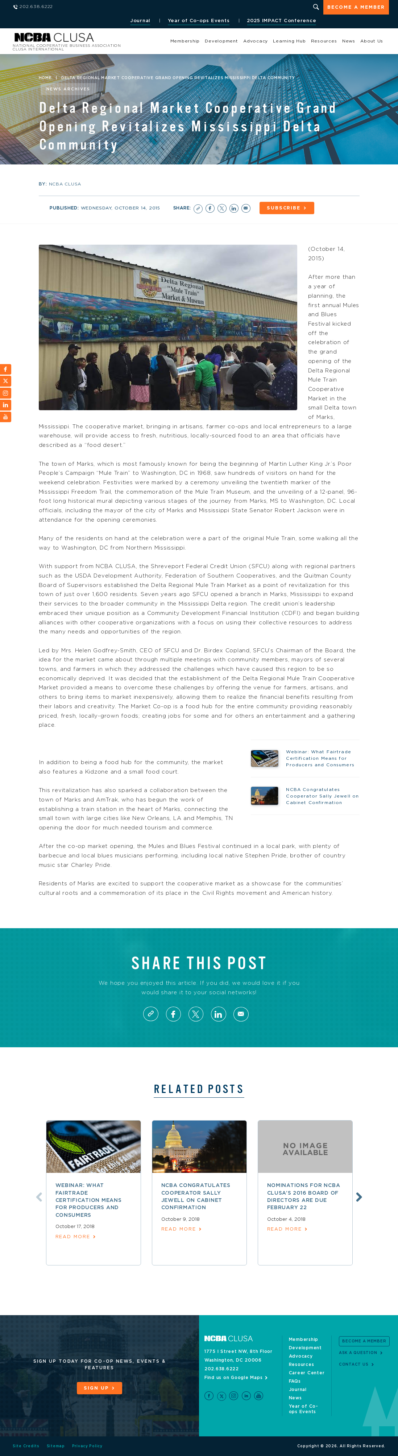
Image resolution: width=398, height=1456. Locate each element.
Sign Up (96, 1388)
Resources (324, 41)
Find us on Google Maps (233, 1377)
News (348, 41)
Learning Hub (289, 41)
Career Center (307, 1373)
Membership (185, 41)
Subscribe (285, 208)
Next (358, 1196)
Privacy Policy (87, 1446)
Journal (139, 21)
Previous (38, 1196)
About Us (371, 41)
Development (221, 41)
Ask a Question (358, 1353)
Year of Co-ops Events (198, 21)
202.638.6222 (221, 1369)
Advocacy (255, 41)
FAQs (295, 1381)
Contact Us (354, 1364)
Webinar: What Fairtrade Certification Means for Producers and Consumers (88, 1200)
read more (73, 1237)
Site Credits (26, 1446)
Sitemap (56, 1446)
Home (45, 78)
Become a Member (356, 7)
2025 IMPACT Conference (281, 21)
